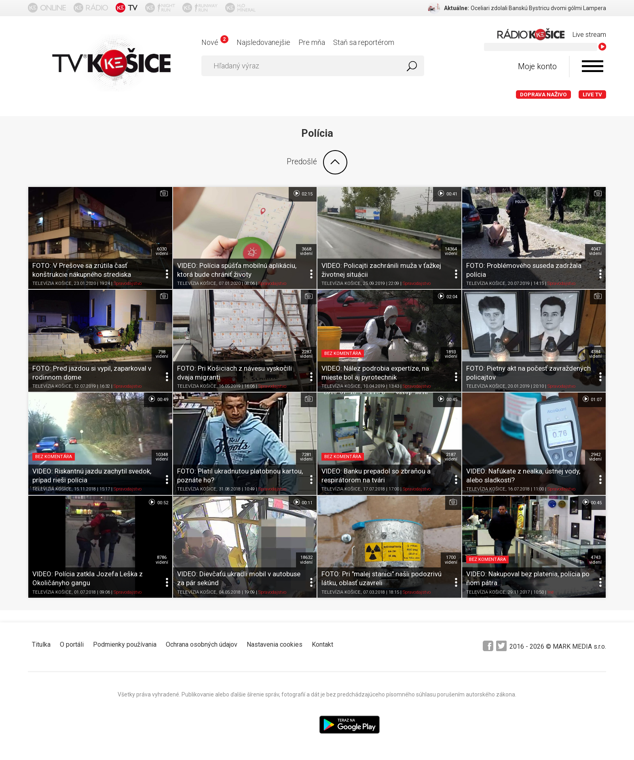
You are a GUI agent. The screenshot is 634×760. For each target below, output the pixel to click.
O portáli (72, 644)
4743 (595, 560)
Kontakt (322, 644)
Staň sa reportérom (363, 42)
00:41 (447, 193)
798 (162, 354)
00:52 (158, 502)
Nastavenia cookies (274, 644)
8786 (162, 560)
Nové (214, 42)
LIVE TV (592, 94)
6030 (162, 251)
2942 (595, 457)
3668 (306, 251)
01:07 (592, 399)
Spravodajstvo (128, 283)
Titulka (41, 644)
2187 (451, 457)
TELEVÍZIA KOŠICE (52, 283)
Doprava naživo (543, 94)
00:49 (158, 399)
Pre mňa (311, 42)
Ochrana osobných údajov (201, 644)
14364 (451, 251)
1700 (451, 560)
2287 (306, 354)
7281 (306, 457)
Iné (550, 592)
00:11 (303, 502)
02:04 (447, 296)
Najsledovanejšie (263, 42)
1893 (451, 354)
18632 (306, 560)
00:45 (447, 399)
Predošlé (317, 162)
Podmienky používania (124, 644)
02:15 (303, 193)
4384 (595, 354)
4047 (595, 251)
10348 (162, 457)
